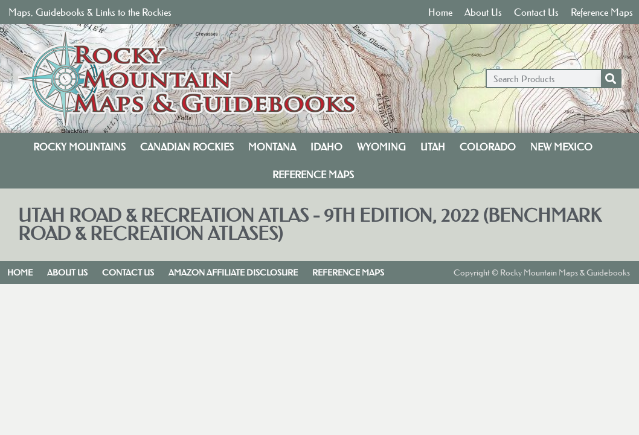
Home (440, 12)
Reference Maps (602, 12)
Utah (432, 147)
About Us (483, 12)
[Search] (610, 78)
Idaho (326, 147)
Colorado (488, 147)
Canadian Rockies (187, 147)
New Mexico (561, 147)
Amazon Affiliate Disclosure (233, 272)
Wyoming (381, 147)
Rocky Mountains (79, 147)
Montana (272, 147)
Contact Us (536, 12)
